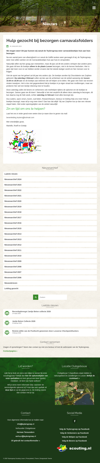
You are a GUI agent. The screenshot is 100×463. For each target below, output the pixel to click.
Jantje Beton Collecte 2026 (23, 321)
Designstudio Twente (46, 458)
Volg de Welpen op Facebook (74, 437)
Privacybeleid (30, 458)
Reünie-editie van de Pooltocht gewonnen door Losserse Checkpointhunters (45, 331)
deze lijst (9, 390)
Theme (37, 458)
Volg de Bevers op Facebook (74, 441)
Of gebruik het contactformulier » (25, 441)
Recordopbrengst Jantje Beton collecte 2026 (31, 311)
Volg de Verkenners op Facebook (74, 433)
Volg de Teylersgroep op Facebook (74, 429)
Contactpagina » (10, 351)
